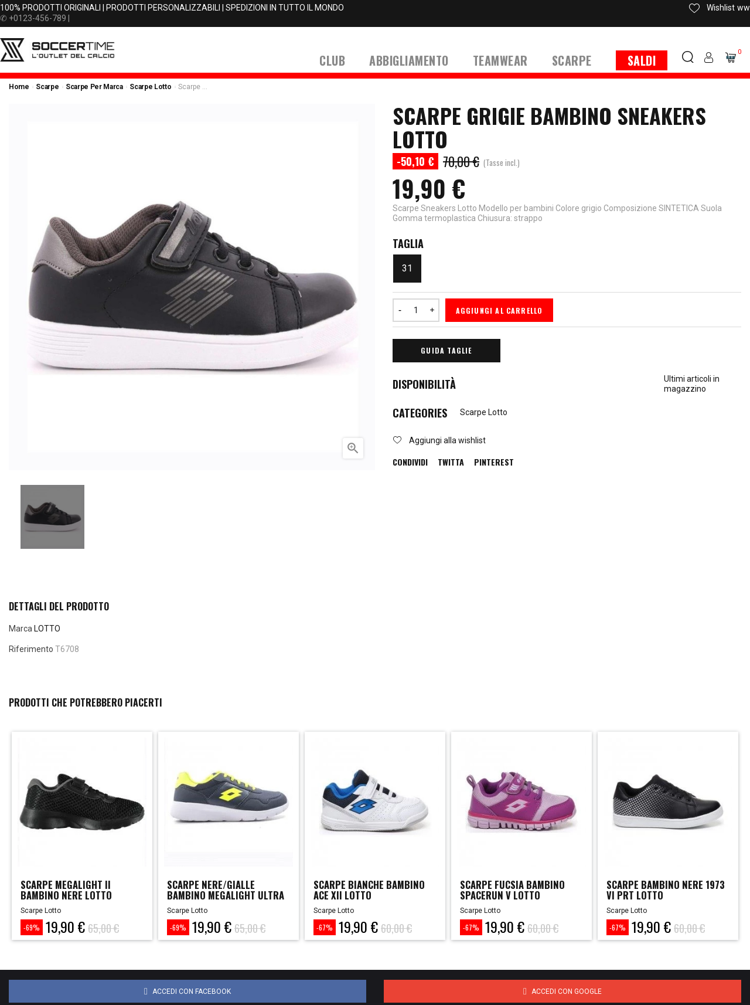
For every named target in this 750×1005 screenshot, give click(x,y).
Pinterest (494, 462)
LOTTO (47, 628)
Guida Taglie (446, 350)
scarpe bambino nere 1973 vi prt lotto (658, 890)
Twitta (451, 462)
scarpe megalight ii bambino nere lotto (70, 890)
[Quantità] (416, 310)
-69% (31, 927)
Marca (20, 628)
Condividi (410, 462)
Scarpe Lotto (483, 412)
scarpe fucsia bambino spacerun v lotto (517, 890)
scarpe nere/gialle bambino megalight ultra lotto (214, 896)
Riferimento (31, 649)
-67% (324, 927)
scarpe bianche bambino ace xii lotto (373, 890)
